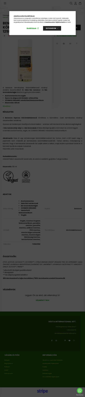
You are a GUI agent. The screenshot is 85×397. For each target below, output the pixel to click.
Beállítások (31, 28)
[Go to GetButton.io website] (79, 394)
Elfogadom (51, 28)
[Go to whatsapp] (79, 390)
